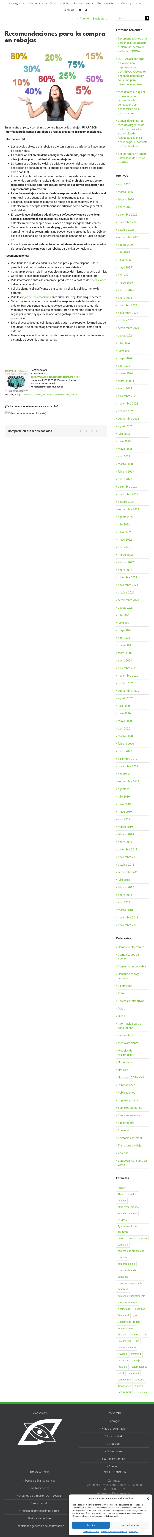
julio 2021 (124, 615)
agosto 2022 (125, 517)
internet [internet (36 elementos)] (135, 1334)
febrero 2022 (126, 562)
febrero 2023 (126, 471)
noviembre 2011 (128, 917)
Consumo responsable (132, 966)
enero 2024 (125, 388)
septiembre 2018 (128, 872)
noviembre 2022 (128, 494)
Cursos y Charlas (114, 1458)
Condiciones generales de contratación (40, 1526)
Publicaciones (126, 1085)
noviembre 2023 (128, 403)
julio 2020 (124, 705)
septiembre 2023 (128, 418)
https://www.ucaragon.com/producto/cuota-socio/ (55, 377)
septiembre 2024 (128, 328)
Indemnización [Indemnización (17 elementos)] (126, 1328)
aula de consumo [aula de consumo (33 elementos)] (127, 1213)
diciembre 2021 (127, 577)
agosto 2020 (125, 698)
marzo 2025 (125, 282)
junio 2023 (124, 441)
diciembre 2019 (127, 758)
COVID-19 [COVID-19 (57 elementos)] (123, 1289)
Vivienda (123, 1153)
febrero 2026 (126, 199)
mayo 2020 (125, 721)
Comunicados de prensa (31, 395)
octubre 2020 (126, 683)
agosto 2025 (125, 244)
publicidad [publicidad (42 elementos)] (123, 1360)
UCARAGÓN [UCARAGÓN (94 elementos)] (124, 1392)
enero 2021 (125, 660)
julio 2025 (124, 252)
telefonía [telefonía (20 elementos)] (140, 1379)
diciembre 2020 (127, 668)
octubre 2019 (126, 774)
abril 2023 (124, 456)
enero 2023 (125, 479)
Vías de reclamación (114, 1428)
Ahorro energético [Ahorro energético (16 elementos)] (127, 1194)
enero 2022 (125, 569)
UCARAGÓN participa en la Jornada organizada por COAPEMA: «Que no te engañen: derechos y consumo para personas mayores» (132, 71)
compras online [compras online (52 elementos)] (126, 1263)
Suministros (125, 1130)
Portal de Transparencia (40, 1480)
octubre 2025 (126, 229)
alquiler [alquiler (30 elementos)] (122, 1200)
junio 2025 (124, 260)
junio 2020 (124, 713)
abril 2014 (124, 902)
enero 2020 (125, 751)
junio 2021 (124, 622)
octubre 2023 (126, 411)
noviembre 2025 (128, 222)
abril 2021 (124, 637)
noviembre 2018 (128, 857)
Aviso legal (133, 1532)
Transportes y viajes (130, 1145)
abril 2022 (124, 547)
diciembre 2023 (127, 396)
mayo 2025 (125, 267)
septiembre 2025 (128, 237)
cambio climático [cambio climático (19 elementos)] (137, 1238)
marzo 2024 (125, 373)
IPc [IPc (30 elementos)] (145, 1334)
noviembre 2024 (128, 312)
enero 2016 (125, 894)
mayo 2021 (125, 630)
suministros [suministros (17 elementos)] (124, 1379)
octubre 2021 (126, 592)
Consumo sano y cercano (128, 976)
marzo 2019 (125, 826)
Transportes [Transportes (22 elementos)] (124, 1386)
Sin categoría (126, 1122)
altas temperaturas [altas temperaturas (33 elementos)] (128, 1207)
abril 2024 (124, 365)
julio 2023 (124, 433)
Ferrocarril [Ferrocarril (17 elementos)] (123, 1315)
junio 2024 (124, 350)
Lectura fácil (125, 1035)
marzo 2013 (125, 910)
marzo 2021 (125, 645)
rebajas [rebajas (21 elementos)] (137, 1360)
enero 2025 (125, 297)
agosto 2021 (125, 607)
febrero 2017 (126, 887)
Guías (121, 1008)
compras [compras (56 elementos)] (122, 1257)
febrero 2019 (126, 834)
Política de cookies (91, 1532)
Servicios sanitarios (130, 1107)
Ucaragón (114, 1421)
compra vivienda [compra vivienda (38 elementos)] (127, 1270)
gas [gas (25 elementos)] (135, 1315)
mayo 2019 (125, 811)
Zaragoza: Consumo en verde (132, 1162)
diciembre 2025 (127, 214)
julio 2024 (124, 343)
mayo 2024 (125, 358)
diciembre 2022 (127, 486)
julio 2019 (124, 796)
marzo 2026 (125, 192)
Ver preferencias (130, 1525)
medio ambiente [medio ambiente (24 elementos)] (127, 1347)
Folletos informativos (131, 1001)
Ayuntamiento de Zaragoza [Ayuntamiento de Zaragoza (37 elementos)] (127, 1229)
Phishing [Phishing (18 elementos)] (136, 1353)
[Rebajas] (56, 84)
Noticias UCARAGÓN (131, 1077)
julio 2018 (124, 879)
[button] (147, 1498)
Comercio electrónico (131, 947)
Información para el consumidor (55, 395)
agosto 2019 (125, 789)
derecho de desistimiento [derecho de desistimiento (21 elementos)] (131, 1296)
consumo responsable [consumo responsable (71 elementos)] (130, 1283)
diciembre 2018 (127, 849)
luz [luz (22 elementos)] (137, 1341)
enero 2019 (125, 842)
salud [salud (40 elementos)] (121, 1373)
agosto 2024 (125, 335)
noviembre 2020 (128, 675)
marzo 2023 (125, 464)
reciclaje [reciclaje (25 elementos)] (122, 1366)
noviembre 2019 (128, 766)
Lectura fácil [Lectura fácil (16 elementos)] (125, 1341)
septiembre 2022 (128, 509)
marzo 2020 (125, 736)
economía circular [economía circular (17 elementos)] (128, 1302)
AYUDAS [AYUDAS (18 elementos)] (122, 1219)
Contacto (114, 1466)
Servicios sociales (129, 1115)
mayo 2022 (125, 539)
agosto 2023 (125, 426)
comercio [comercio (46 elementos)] (123, 1244)
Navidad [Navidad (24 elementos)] (122, 1353)
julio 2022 (124, 524)
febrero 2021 (126, 653)
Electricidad (125, 985)
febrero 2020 (126, 743)
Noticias (73, 395)
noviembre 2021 (128, 585)
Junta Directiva (39, 1488)
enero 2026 (125, 207)
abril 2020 (124, 728)
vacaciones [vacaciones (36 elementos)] (141, 1392)
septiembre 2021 (128, 600)
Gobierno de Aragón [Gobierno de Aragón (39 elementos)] (129, 1321)
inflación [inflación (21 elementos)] (122, 1334)
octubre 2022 (126, 501)
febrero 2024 (126, 380)
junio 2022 (124, 532)
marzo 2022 (125, 554)
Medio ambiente (128, 1043)
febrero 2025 (126, 290)
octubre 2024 (126, 320)
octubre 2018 (126, 864)
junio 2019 (124, 804)
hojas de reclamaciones (36, 297)
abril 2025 (124, 275)
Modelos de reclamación (125, 1052)
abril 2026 (124, 184)
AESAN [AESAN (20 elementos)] (122, 1187)
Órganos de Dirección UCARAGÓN (40, 1495)
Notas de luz (125, 1062)
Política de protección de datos (114, 1532)
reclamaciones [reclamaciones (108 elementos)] (139, 1366)
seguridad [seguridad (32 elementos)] (133, 1373)
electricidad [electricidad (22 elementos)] (124, 1308)
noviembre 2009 (128, 925)
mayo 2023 (125, 449)
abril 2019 (124, 819)
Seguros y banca (128, 1100)
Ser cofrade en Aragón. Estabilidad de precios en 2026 (132, 158)
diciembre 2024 (127, 305)
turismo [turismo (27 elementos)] (139, 1386)
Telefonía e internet (130, 1138)
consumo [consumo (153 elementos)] (123, 1276)
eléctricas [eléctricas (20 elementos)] (140, 1308)
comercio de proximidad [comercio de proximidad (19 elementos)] (131, 1250)
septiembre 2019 (128, 781)
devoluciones (98, 280)
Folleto (122, 993)
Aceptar (91, 1525)
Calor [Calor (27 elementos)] (121, 1238)
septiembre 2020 (128, 690)
